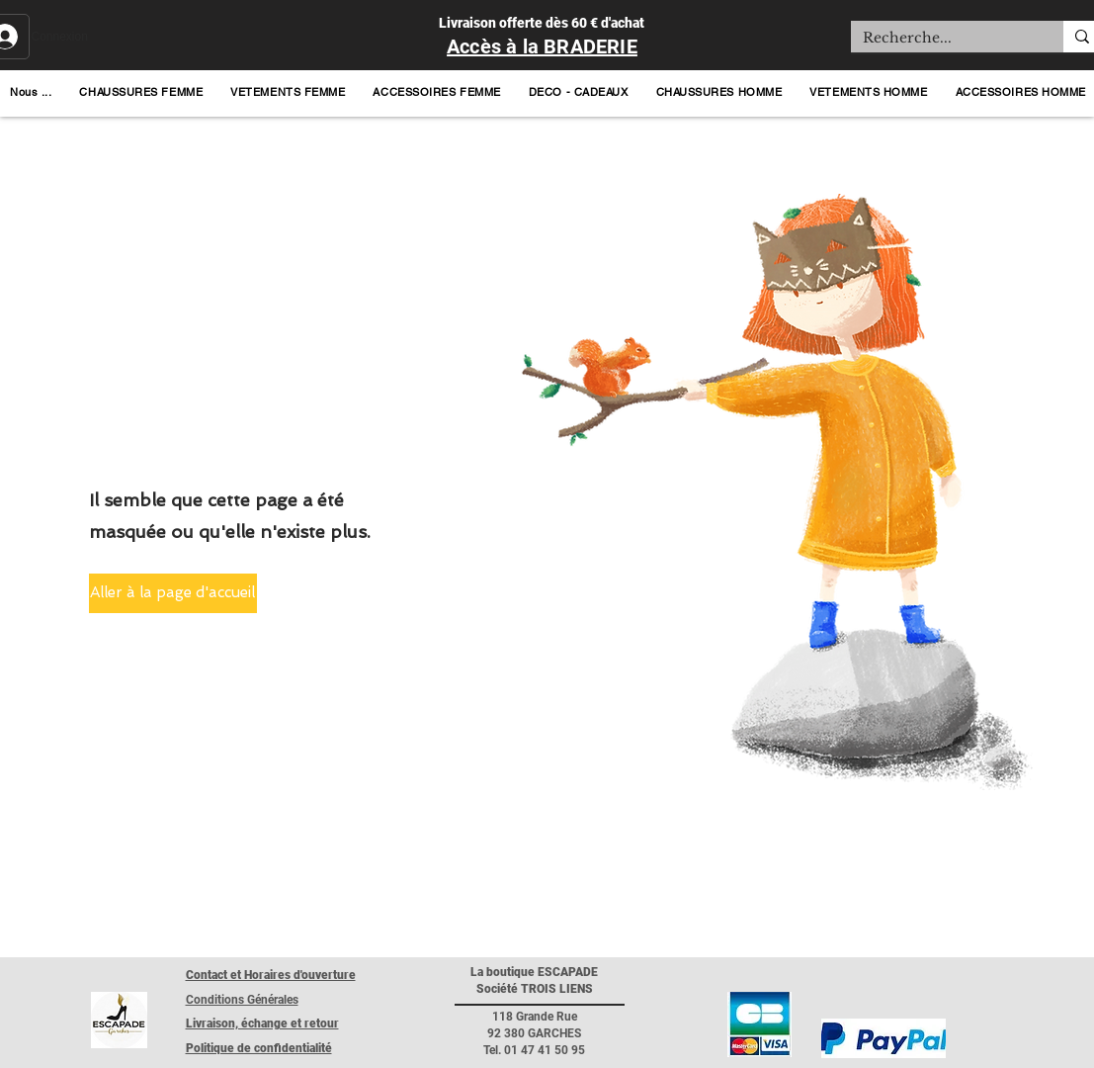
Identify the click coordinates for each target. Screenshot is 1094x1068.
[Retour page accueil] (119, 1020)
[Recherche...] (942, 38)
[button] (30, 92)
